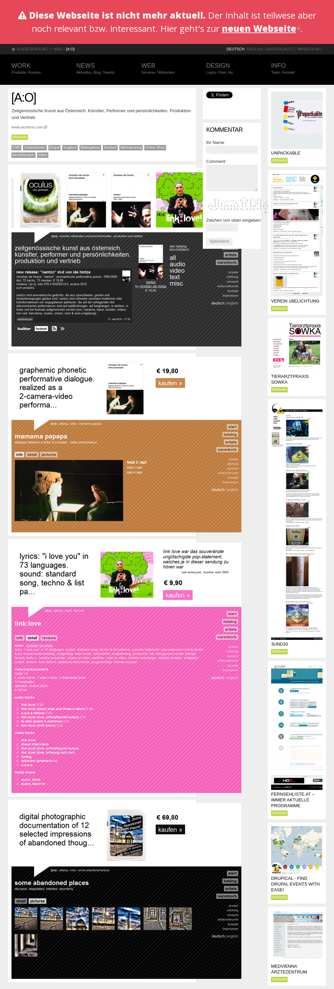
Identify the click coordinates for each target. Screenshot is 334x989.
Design (232, 68)
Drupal (54, 147)
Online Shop (155, 147)
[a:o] (70, 49)
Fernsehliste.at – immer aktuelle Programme (292, 800)
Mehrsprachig (131, 147)
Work (37, 68)
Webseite (20, 137)
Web (57, 49)
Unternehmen (34, 147)
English (255, 49)
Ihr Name (215, 142)
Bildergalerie (90, 147)
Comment (216, 161)
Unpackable (285, 152)
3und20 (279, 644)
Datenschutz (280, 49)
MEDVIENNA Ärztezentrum (289, 969)
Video (42, 155)
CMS (16, 147)
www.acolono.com (29, 127)
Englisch (69, 147)
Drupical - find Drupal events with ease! (295, 884)
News (102, 68)
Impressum (308, 49)
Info (297, 68)
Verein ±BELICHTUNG (295, 301)
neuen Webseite (261, 28)
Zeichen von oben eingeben (234, 220)
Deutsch (235, 49)
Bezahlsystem (23, 155)
